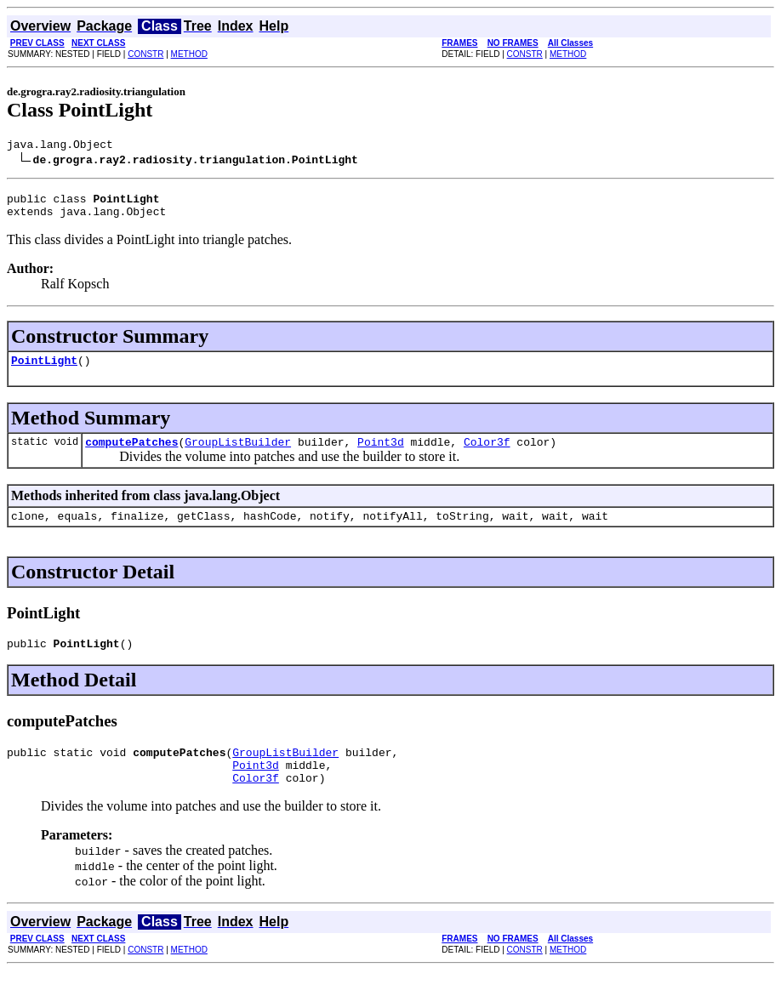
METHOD (189, 54)
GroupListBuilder (238, 454)
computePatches (131, 454)
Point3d (380, 454)
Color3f (487, 454)
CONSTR (145, 54)
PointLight (44, 370)
